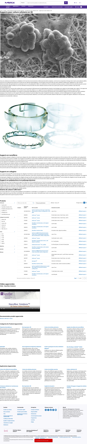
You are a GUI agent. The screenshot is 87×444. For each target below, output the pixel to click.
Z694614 (25, 241)
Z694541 (25, 223)
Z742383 (25, 271)
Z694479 (25, 263)
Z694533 (25, 227)
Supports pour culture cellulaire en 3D (45, 10)
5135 (25, 260)
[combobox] (44, 2)
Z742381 (25, 220)
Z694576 (25, 230)
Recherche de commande (57, 7)
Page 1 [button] (76, 278)
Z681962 (25, 217)
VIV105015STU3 (27, 211)
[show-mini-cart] (78, 7)
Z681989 (25, 255)
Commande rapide (68, 7)
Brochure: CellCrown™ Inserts (6, 318)
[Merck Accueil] (10, 2)
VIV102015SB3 (27, 234)
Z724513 (25, 244)
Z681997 (25, 258)
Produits (4, 10)
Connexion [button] (47, 7)
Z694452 (25, 247)
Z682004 (25, 215)
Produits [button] (22, 2)
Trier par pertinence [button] (40, 203)
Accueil (1, 10)
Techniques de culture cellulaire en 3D (31, 10)
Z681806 (25, 238)
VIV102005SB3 (27, 251)
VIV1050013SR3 (27, 267)
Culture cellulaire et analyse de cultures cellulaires (15, 10)
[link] (10, 409)
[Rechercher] (66, 2)
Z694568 (25, 274)
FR (75, 2)
